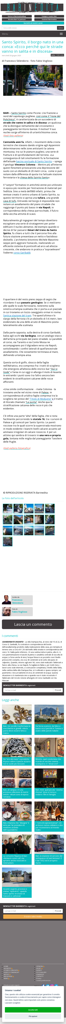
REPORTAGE (8, 976)
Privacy (38, 978)
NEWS (6, 978)
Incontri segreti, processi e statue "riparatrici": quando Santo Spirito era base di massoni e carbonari (15, 892)
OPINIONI (39, 966)
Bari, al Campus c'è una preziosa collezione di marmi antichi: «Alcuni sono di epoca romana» (15, 793)
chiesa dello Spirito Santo (34, 177)
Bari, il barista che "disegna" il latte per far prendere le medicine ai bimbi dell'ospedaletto (16, 826)
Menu (5, 33)
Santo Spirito (18, 112)
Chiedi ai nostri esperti (11, 985)
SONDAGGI (40, 974)
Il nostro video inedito (33, 916)
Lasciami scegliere (12, 1003)
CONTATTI (39, 976)
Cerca (60, 28)
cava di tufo (9, 201)
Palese (45, 392)
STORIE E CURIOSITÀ (11, 970)
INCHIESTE (7, 968)
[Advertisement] (23, 104)
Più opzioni (33, 1016)
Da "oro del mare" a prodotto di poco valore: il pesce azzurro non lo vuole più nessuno (16, 761)
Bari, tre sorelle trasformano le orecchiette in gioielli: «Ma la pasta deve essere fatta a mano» (16, 729)
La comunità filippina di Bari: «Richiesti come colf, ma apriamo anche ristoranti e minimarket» (15, 859)
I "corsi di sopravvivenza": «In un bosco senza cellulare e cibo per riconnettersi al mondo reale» (49, 826)
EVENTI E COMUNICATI (11, 972)
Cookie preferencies (43, 980)
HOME (6, 966)
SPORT (38, 968)
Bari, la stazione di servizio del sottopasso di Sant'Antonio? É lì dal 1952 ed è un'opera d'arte (49, 859)
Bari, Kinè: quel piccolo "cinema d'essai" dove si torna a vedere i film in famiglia (49, 792)
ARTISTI (6, 974)
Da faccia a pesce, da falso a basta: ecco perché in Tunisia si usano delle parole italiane (49, 728)
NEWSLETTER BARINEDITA (19, 685)
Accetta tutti (33, 1010)
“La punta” (31, 402)
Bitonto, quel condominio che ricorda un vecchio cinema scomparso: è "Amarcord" (48, 761)
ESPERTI (39, 970)
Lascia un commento (33, 624)
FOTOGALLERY (41, 972)
